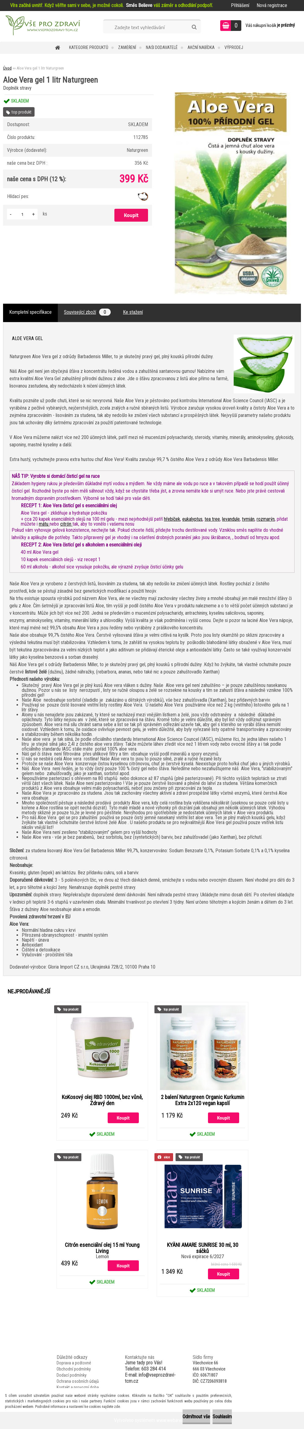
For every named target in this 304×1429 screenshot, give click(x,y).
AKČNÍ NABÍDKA (201, 47)
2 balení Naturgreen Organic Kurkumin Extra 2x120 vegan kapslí (202, 1100)
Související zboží (87, 312)
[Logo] (42, 26)
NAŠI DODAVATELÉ (162, 47)
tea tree (212, 519)
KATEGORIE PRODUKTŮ (88, 47)
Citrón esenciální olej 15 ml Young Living (102, 1248)
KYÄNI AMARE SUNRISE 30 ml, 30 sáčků (202, 1248)
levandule (231, 519)
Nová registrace (272, 5)
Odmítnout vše (173, 1417)
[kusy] (22, 214)
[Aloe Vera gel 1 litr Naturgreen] (231, 95)
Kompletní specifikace (30, 312)
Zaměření (127, 47)
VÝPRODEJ (233, 47)
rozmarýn (266, 519)
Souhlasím (214, 1417)
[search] (194, 27)
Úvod (7, 68)
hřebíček (172, 519)
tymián (248, 519)
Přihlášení (240, 5)
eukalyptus (192, 519)
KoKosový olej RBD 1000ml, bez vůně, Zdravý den (102, 1100)
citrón (66, 524)
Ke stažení (133, 312)
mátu (44, 524)
